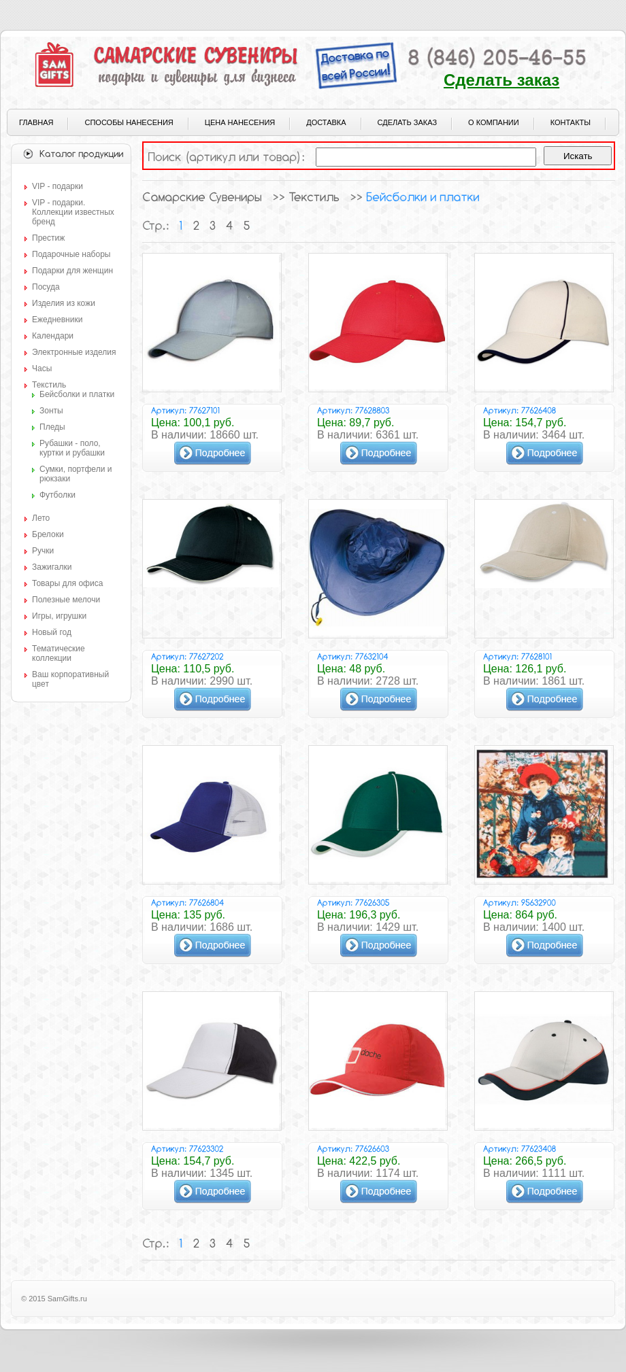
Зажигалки (51, 567)
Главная (36, 122)
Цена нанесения (240, 122)
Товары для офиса (67, 583)
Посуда (46, 287)
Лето (41, 518)
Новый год (51, 632)
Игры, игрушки (59, 616)
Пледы (52, 427)
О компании (493, 122)
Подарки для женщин (72, 270)
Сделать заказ (501, 80)
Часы (42, 368)
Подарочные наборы (71, 254)
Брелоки (48, 534)
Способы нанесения (128, 122)
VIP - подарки (57, 186)
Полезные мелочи (66, 599)
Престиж (48, 238)
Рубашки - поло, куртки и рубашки (72, 448)
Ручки (43, 550)
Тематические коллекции (58, 653)
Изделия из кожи (63, 303)
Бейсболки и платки (76, 394)
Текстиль (49, 385)
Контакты (570, 122)
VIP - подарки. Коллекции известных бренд (73, 212)
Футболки (57, 495)
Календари (52, 336)
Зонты (51, 410)
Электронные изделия (74, 352)
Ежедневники (57, 319)
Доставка (326, 122)
